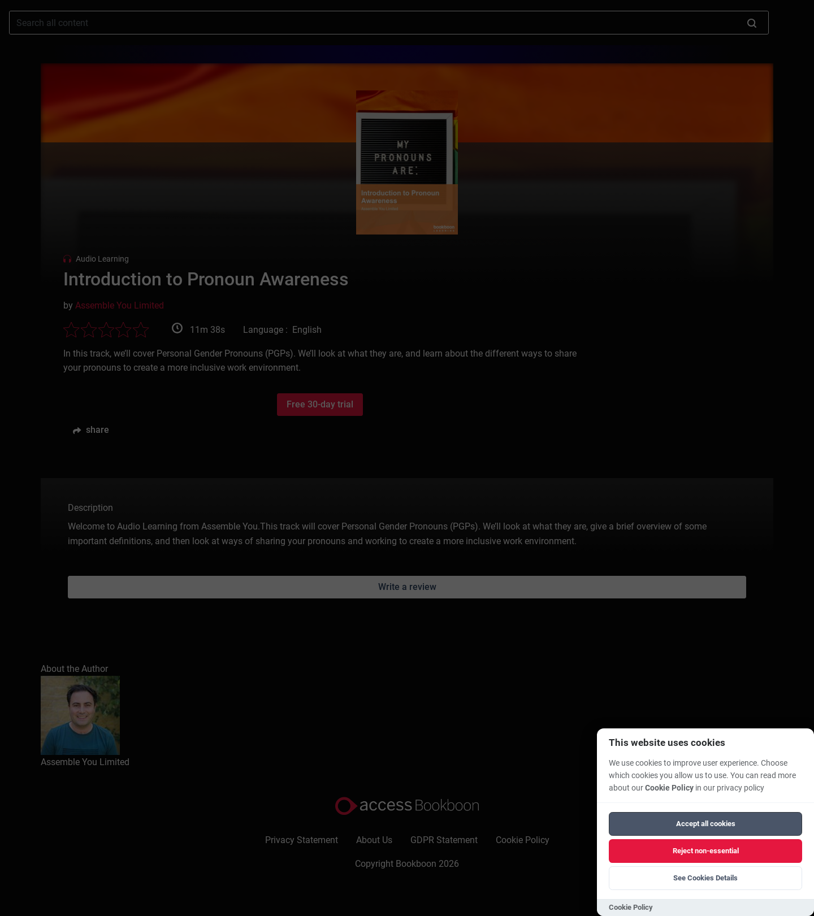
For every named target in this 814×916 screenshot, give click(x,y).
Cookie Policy (669, 788)
